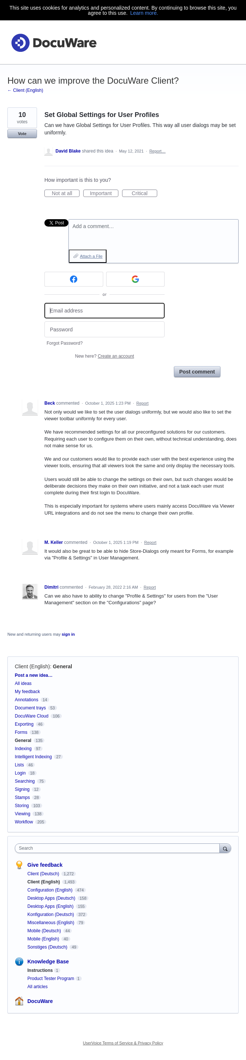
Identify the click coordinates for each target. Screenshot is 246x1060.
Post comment (197, 372)
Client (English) (32, 666)
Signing (22, 789)
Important (104, 193)
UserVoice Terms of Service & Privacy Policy (123, 1043)
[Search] (225, 848)
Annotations (26, 699)
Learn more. (144, 13)
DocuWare (40, 1001)
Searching (25, 781)
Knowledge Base (48, 961)
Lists (19, 765)
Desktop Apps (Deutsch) (52, 898)
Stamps (22, 797)
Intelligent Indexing (33, 756)
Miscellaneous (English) (51, 922)
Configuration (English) (50, 890)
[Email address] (104, 311)
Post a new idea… (34, 675)
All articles (37, 986)
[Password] (104, 329)
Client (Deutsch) (43, 873)
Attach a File (91, 256)
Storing (22, 805)
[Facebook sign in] (73, 279)
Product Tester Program (50, 978)
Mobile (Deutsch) (44, 930)
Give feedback (45, 865)
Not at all (66, 193)
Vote (22, 133)
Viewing (22, 813)
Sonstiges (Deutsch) (47, 947)
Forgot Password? (64, 343)
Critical (144, 193)
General (62, 666)
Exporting (24, 724)
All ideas (23, 683)
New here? (104, 356)
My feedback (27, 691)
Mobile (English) (43, 939)
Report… (157, 151)
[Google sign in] (135, 279)
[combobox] (118, 848)
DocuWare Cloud (31, 716)
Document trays (30, 707)
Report (143, 403)
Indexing (23, 748)
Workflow (24, 822)
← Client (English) (25, 90)
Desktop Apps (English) (51, 906)
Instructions (40, 970)
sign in (68, 634)
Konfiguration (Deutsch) (51, 914)
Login (20, 773)
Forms (21, 732)
